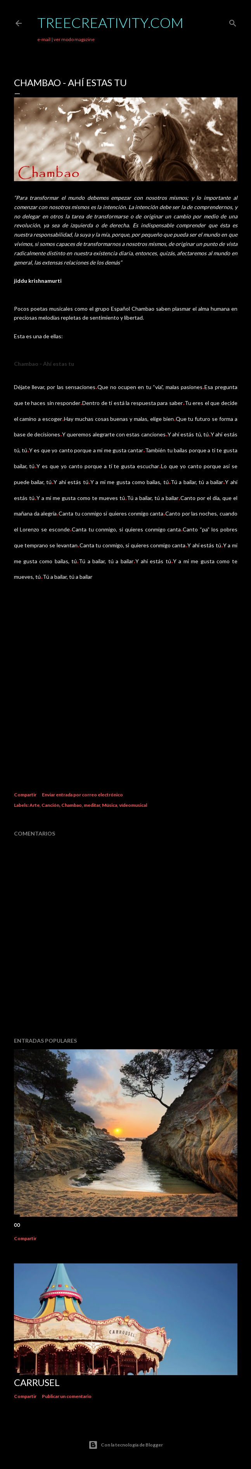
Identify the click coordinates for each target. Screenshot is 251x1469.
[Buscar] (232, 21)
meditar (92, 805)
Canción (50, 805)
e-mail (43, 39)
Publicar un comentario (67, 1396)
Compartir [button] (25, 795)
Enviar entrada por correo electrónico (82, 795)
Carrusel (37, 1382)
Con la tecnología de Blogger (125, 1445)
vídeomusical (133, 805)
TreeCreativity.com (110, 22)
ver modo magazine (74, 39)
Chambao (71, 805)
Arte (34, 805)
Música (109, 805)
